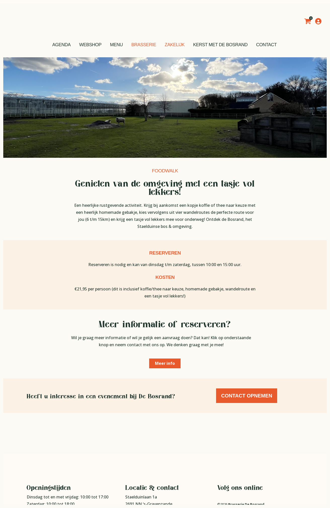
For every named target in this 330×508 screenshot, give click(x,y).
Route (131, 470)
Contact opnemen (247, 395)
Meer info (165, 363)
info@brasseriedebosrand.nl (159, 484)
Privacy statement (231, 471)
